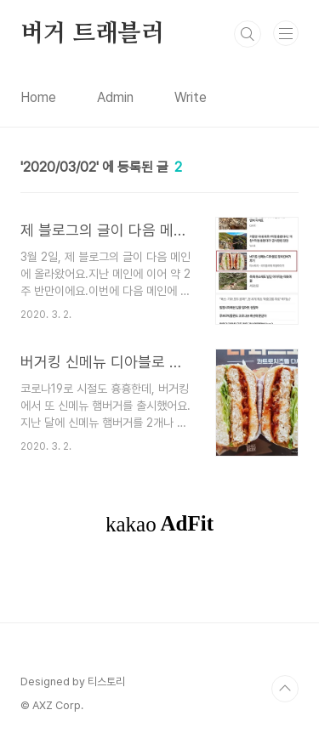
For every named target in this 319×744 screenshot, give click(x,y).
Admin (115, 97)
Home (38, 97)
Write (190, 97)
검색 (247, 34)
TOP (285, 688)
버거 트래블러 (92, 34)
